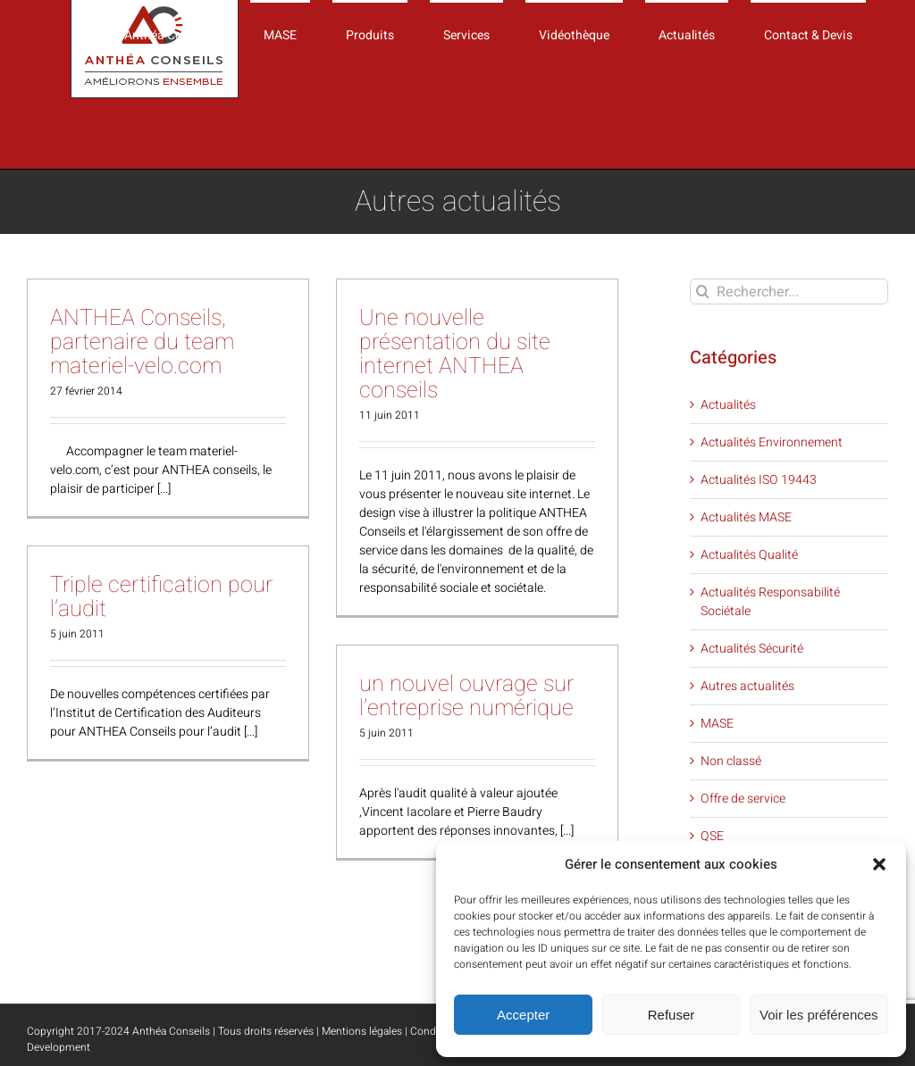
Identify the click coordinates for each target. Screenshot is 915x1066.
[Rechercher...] (789, 291)
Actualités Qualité (749, 554)
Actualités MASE (746, 517)
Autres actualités (747, 686)
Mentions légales (362, 1031)
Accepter (523, 1014)
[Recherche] (703, 291)
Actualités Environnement (772, 442)
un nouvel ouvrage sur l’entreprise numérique (466, 696)
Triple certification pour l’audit (161, 597)
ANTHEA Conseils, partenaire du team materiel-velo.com (142, 342)
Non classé (731, 761)
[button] (879, 864)
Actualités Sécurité (752, 648)
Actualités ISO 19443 (759, 480)
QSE (712, 836)
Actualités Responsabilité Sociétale (770, 601)
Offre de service (743, 798)
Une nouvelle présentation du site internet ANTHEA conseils (454, 354)
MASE (717, 723)
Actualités (728, 405)
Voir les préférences (819, 1014)
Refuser (671, 1014)
